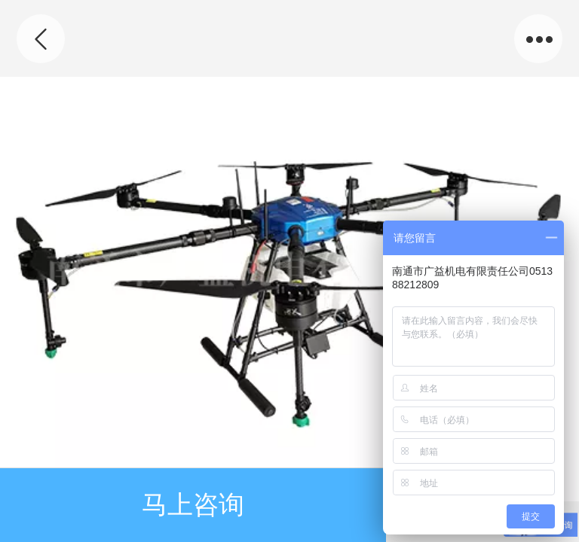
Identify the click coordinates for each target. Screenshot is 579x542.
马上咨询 (193, 505)
